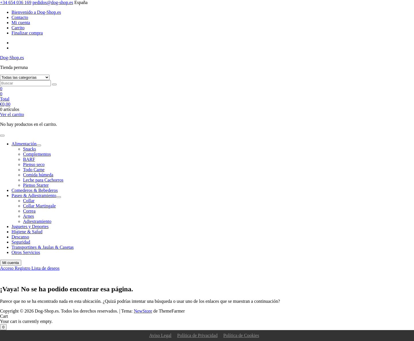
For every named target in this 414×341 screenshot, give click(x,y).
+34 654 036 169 (15, 2)
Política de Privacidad (197, 335)
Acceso (7, 268)
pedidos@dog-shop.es (52, 2)
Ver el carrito (12, 114)
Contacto (20, 17)
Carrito (18, 27)
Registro (23, 268)
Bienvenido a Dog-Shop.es (36, 12)
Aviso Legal (160, 335)
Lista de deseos (45, 268)
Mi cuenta (21, 22)
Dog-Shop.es (12, 57)
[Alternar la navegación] (2, 135)
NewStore (143, 311)
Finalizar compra (27, 32)
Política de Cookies (241, 335)
